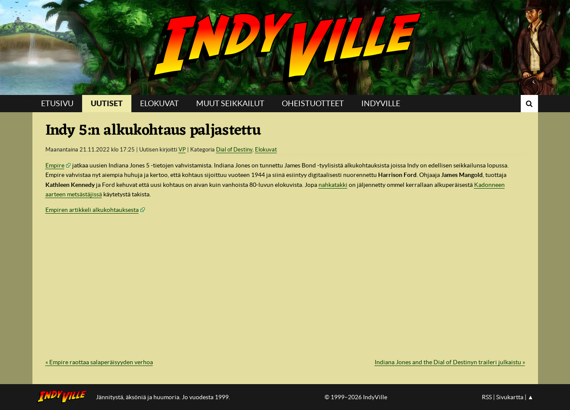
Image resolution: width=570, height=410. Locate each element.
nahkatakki (332, 184)
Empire (54, 165)
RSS (487, 397)
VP (182, 149)
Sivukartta (509, 397)
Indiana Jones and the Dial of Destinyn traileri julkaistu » (450, 362)
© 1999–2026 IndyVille (356, 397)
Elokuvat (159, 103)
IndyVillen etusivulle (64, 397)
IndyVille (285, 47)
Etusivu (57, 103)
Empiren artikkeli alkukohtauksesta (92, 209)
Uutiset (107, 103)
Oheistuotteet (313, 103)
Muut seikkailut (230, 103)
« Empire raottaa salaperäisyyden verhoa (99, 362)
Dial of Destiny (234, 149)
